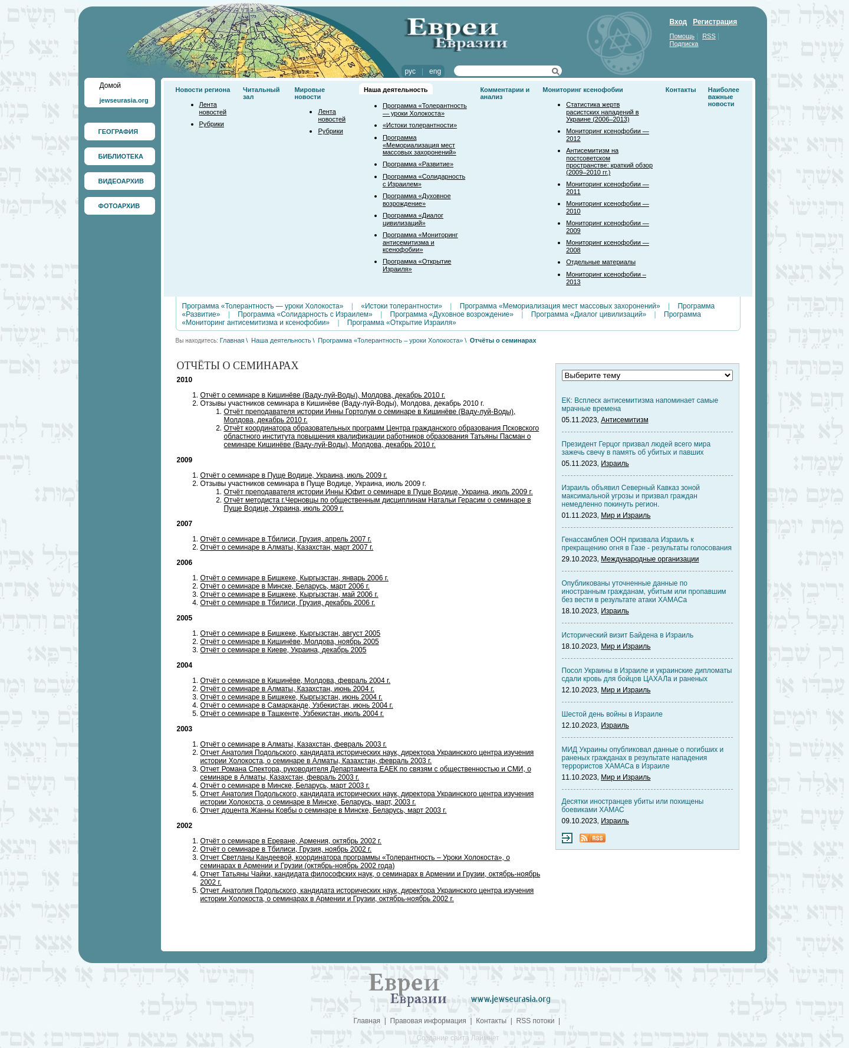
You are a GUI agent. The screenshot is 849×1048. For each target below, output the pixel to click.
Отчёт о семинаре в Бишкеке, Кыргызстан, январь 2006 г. (294, 578)
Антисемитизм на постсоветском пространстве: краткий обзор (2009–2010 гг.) (609, 161)
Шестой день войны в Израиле (612, 714)
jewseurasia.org (124, 100)
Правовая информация (428, 1021)
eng (435, 71)
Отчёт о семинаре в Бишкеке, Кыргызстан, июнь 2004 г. (291, 697)
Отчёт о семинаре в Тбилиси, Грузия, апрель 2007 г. (286, 539)
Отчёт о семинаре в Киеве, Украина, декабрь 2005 (283, 650)
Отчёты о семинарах (503, 340)
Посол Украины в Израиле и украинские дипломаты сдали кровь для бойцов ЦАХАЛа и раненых (647, 674)
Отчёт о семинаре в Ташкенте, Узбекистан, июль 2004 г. (292, 713)
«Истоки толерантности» (420, 125)
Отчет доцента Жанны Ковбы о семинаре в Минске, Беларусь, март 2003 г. (323, 810)
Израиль (614, 463)
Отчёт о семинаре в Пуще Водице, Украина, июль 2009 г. (293, 475)
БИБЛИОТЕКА (120, 156)
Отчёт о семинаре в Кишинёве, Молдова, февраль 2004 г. (295, 680)
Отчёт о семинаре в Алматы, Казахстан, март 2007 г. (287, 547)
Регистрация (715, 22)
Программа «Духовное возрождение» (417, 199)
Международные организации (650, 559)
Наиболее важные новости (723, 96)
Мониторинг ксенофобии (582, 89)
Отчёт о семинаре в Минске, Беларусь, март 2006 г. (285, 586)
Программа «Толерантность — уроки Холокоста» (425, 109)
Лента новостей (213, 108)
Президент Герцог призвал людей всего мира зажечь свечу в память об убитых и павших (636, 448)
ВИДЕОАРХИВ (121, 181)
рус (410, 71)
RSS (709, 36)
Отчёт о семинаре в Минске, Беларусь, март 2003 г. (285, 785)
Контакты (681, 89)
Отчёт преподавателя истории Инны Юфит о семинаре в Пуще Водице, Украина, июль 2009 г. (378, 492)
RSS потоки (535, 1021)
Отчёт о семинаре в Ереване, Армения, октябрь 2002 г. (291, 841)
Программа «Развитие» (418, 163)
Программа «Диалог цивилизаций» (413, 219)
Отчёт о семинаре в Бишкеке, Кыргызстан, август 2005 (290, 633)
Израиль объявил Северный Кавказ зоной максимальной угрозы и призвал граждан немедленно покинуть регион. (631, 496)
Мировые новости (309, 93)
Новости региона (203, 89)
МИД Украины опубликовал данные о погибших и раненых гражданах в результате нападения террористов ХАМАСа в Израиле (643, 757)
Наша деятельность (396, 89)
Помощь (682, 36)
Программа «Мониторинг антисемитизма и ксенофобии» (420, 242)
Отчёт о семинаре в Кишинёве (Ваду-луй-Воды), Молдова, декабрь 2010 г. (323, 395)
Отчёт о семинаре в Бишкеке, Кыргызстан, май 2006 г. (289, 594)
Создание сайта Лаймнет (457, 1038)
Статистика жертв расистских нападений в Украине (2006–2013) (602, 112)
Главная (232, 340)
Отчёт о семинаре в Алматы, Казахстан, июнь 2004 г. (287, 689)
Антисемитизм (624, 420)
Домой (110, 85)
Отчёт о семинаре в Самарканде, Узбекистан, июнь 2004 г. (296, 705)
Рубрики (211, 123)
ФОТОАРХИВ (119, 205)
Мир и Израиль (625, 515)
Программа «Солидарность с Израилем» (305, 314)
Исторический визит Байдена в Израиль (628, 635)
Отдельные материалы (601, 261)
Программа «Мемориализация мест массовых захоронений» (419, 145)
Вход (678, 22)
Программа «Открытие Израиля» (401, 322)
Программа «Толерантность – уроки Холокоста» (390, 340)
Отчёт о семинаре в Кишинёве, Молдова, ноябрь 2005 (289, 642)
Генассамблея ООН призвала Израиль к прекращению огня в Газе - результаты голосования (647, 544)
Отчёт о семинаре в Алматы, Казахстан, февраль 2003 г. (293, 744)
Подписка (684, 43)
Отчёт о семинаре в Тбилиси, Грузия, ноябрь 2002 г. (286, 849)
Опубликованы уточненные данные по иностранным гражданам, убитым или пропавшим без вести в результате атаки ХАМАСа (644, 591)
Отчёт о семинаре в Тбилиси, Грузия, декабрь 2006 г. (288, 603)
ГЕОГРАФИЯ (118, 131)
